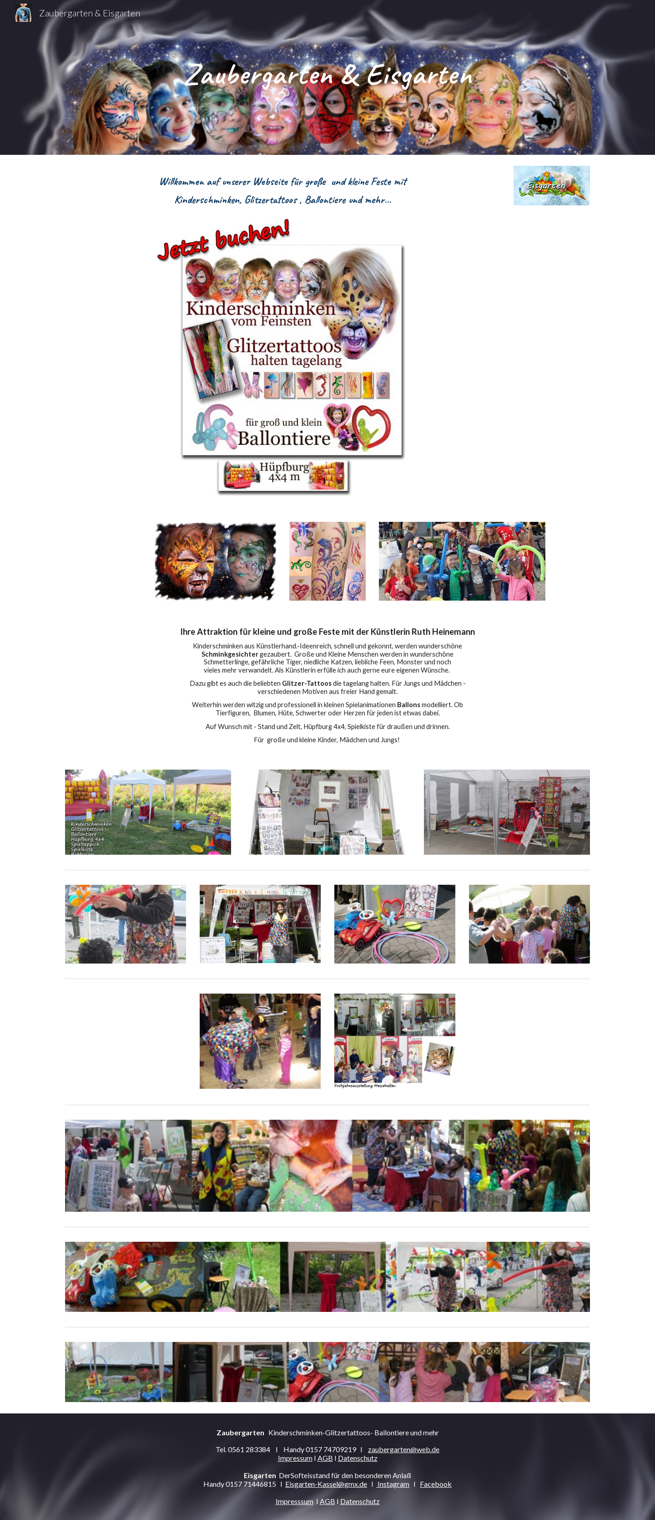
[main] (327, 77)
